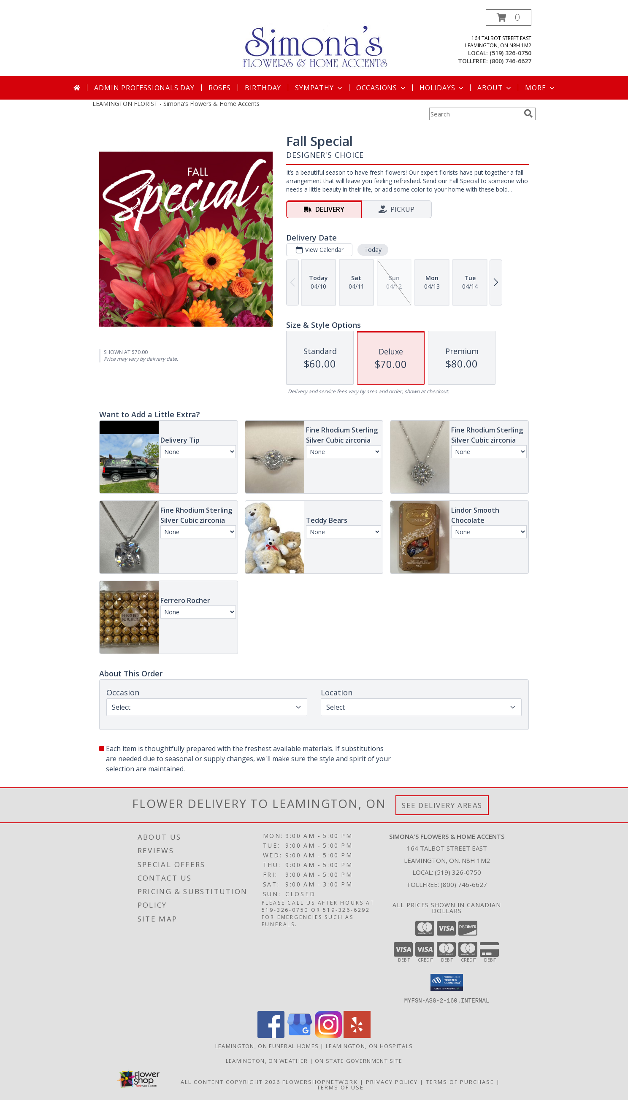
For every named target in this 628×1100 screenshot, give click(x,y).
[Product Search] (475, 114)
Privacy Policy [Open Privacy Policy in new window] (392, 1081)
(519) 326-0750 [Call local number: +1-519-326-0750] (510, 53)
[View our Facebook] (270, 1035)
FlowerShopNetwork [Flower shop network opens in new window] (320, 1081)
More (540, 87)
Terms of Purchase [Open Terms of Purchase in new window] (460, 1081)
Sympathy (319, 87)
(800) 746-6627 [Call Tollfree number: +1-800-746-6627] (464, 884)
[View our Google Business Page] (299, 1035)
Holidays (442, 87)
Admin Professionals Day (144, 87)
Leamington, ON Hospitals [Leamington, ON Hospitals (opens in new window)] (369, 1045)
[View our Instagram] (328, 1035)
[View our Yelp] (357, 1035)
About (495, 87)
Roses (219, 87)
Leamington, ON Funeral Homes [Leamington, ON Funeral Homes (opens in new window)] (267, 1045)
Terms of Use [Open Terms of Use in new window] (340, 1087)
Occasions (381, 87)
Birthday (263, 87)
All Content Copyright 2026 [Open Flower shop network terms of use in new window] (230, 1081)
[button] (508, 17)
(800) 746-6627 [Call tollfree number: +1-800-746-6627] (510, 61)
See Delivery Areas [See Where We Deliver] (442, 805)
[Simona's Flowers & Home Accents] (317, 42)
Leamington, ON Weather (267, 1060)
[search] (528, 113)
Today (373, 250)
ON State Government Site (358, 1060)
